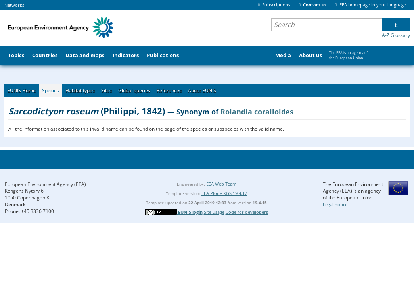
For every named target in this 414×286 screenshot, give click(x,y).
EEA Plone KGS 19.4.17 (224, 193)
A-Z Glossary (396, 35)
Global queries (134, 90)
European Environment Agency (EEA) (45, 184)
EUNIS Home (21, 90)
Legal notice (335, 204)
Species (50, 90)
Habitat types (80, 90)
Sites (106, 90)
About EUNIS (202, 90)
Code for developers (247, 212)
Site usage (214, 212)
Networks (14, 5)
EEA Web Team (221, 184)
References (169, 90)
